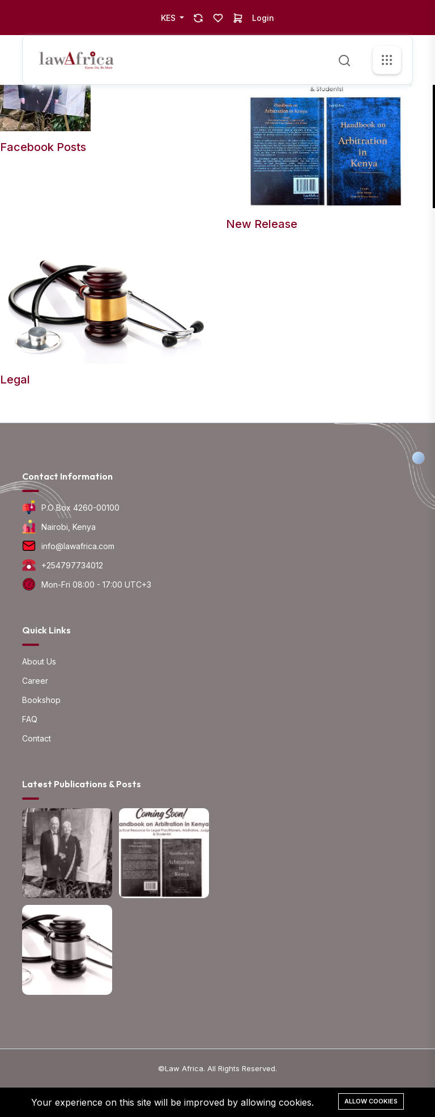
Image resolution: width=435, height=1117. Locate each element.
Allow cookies (371, 1101)
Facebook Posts (43, 147)
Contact (36, 738)
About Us (39, 661)
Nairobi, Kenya (68, 527)
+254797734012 (72, 565)
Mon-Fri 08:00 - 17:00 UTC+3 (96, 584)
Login (263, 18)
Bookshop (41, 700)
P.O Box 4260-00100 (80, 507)
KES (169, 18)
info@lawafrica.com (77, 546)
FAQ (29, 719)
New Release (261, 224)
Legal (15, 379)
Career (35, 680)
